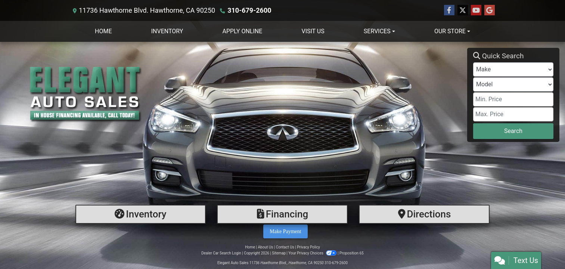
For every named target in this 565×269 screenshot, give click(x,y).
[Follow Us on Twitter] (462, 10)
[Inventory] (140, 214)
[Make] (513, 69)
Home (250, 247)
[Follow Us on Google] (489, 10)
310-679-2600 (249, 10)
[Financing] (282, 214)
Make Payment (285, 231)
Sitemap (279, 253)
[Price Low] (513, 99)
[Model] (513, 84)
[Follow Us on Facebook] (449, 10)
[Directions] (424, 214)
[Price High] (513, 114)
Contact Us (285, 247)
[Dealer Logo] (236, 95)
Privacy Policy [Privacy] (308, 247)
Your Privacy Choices (313, 253)
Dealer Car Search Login (221, 253)
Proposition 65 (351, 253)
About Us (265, 247)
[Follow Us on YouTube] (476, 10)
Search (513, 130)
